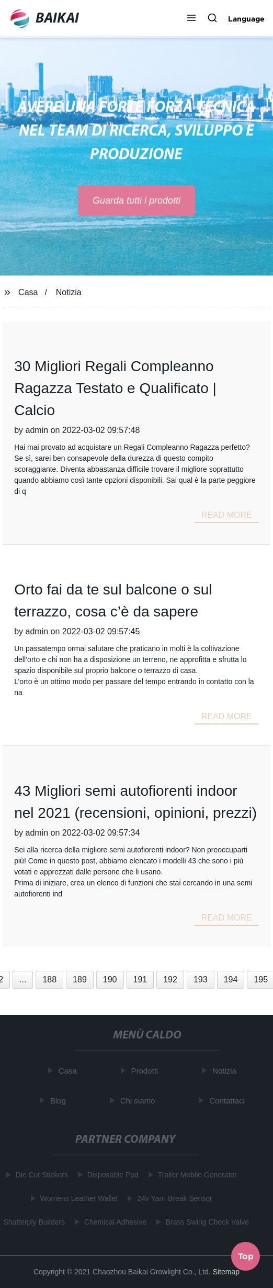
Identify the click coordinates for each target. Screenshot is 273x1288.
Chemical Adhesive (115, 1222)
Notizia (69, 292)
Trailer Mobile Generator (196, 1175)
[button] (191, 19)
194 (231, 979)
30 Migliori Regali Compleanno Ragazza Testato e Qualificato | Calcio (115, 388)
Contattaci (228, 1100)
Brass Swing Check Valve (206, 1222)
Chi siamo (138, 1100)
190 (110, 979)
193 (201, 979)
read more (226, 515)
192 (170, 979)
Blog (59, 1100)
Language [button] (246, 19)
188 (49, 979)
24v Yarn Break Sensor (173, 1198)
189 (80, 979)
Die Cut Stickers (41, 1175)
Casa (28, 292)
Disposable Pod (112, 1175)
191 (140, 979)
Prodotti (145, 1070)
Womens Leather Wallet (78, 1198)
